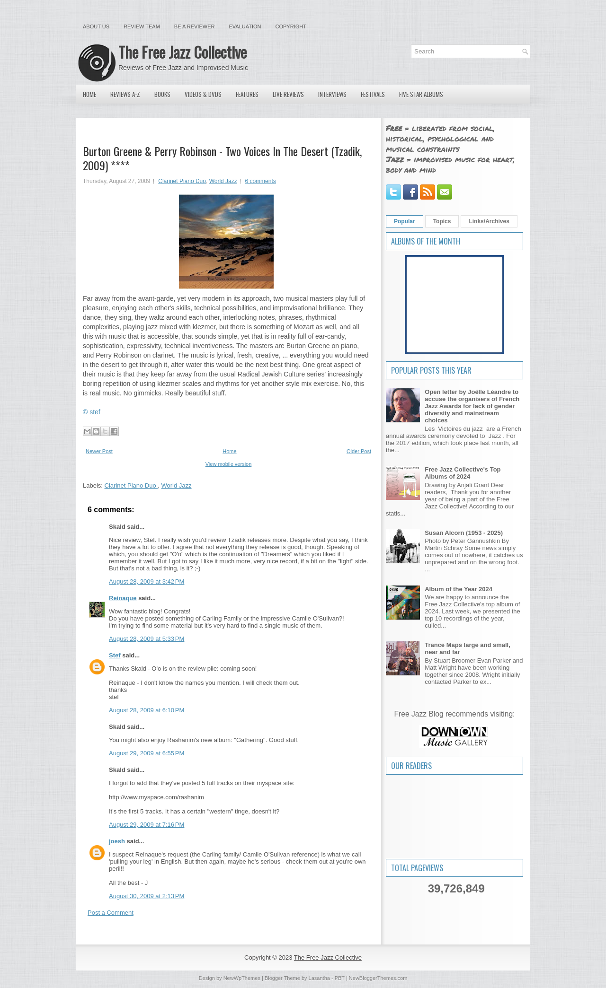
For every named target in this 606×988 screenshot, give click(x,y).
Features (247, 94)
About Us (96, 26)
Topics (442, 221)
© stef (91, 412)
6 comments (260, 181)
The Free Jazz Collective (182, 52)
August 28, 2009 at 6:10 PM (146, 710)
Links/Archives (489, 221)
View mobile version (228, 464)
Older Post (359, 451)
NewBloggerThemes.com (378, 978)
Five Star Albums (421, 94)
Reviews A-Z (125, 94)
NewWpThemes (241, 978)
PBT (340, 978)
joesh (117, 841)
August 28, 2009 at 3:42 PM (146, 581)
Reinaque (123, 598)
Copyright (291, 26)
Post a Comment (111, 912)
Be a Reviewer (194, 26)
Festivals (373, 94)
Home (89, 94)
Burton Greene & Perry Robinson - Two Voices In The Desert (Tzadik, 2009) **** (222, 158)
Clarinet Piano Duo (182, 181)
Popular (404, 221)
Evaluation (245, 26)
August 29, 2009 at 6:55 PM (146, 753)
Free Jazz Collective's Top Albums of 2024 (462, 473)
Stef (115, 655)
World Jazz (223, 181)
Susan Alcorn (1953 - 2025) (464, 532)
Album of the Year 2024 (458, 589)
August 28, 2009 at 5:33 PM (146, 638)
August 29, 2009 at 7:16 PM (146, 824)
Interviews (332, 94)
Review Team (142, 26)
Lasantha (319, 978)
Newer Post (99, 451)
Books (162, 94)
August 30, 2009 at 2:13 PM (146, 896)
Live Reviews (288, 94)
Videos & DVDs (203, 94)
